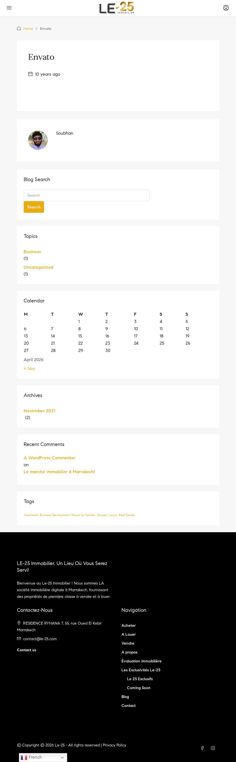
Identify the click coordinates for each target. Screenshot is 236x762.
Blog (125, 696)
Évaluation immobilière (141, 661)
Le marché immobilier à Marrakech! (59, 471)
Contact (128, 705)
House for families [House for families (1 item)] (83, 515)
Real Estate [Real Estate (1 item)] (126, 515)
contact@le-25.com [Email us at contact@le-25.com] (40, 639)
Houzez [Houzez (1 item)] (102, 515)
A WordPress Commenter (50, 457)
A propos (129, 652)
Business (32, 251)
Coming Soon (138, 687)
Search (33, 206)
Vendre (127, 643)
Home (28, 28)
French (31, 757)
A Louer (128, 634)
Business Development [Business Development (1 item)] (55, 515)
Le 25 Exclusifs (140, 679)
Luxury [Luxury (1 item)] (113, 515)
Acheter (128, 625)
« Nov (29, 368)
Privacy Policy (114, 745)
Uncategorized (38, 267)
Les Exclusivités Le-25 (140, 670)
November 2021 (39, 410)
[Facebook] (203, 748)
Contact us (26, 650)
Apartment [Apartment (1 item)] (31, 515)
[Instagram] (214, 748)
